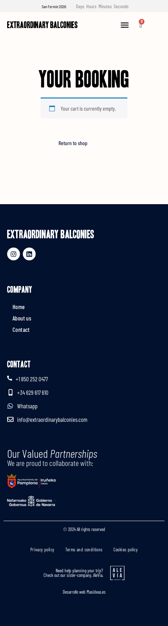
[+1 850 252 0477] (9, 378)
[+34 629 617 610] (10, 392)
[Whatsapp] (10, 406)
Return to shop (72, 142)
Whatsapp (27, 405)
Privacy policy (42, 549)
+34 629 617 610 (33, 392)
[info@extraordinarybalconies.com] (10, 419)
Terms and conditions (84, 549)
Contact (21, 329)
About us (21, 318)
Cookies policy (125, 549)
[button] (124, 25)
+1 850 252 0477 (32, 378)
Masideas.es (96, 592)
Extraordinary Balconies (42, 25)
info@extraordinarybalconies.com (52, 419)
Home (18, 306)
